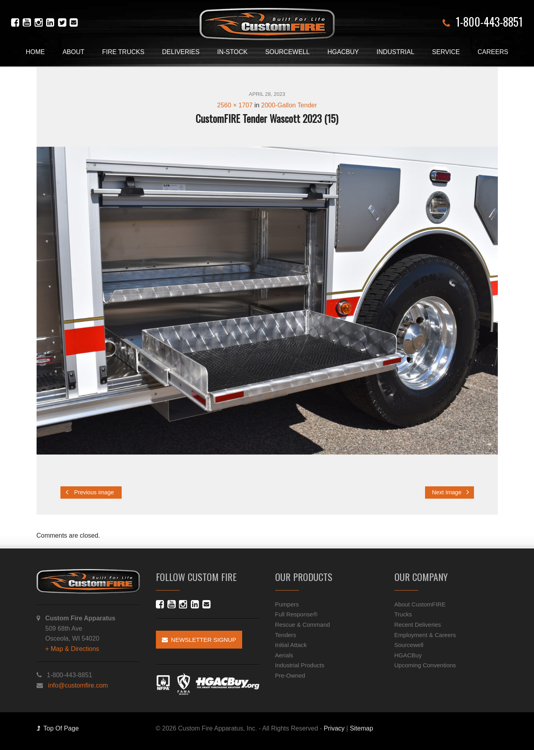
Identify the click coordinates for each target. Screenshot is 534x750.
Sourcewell (287, 52)
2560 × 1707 (234, 105)
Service (446, 52)
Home (35, 52)
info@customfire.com (78, 685)
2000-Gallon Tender (289, 105)
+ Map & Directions (72, 648)
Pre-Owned (290, 675)
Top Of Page (58, 728)
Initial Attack (291, 644)
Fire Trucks (123, 52)
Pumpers (287, 604)
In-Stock (232, 52)
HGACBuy (343, 52)
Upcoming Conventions (425, 665)
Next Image (450, 492)
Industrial (395, 52)
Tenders (285, 634)
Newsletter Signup (199, 639)
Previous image (90, 492)
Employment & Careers (425, 634)
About (73, 52)
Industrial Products (299, 665)
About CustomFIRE (420, 604)
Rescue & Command (302, 624)
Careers (493, 52)
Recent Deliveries (417, 624)
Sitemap (361, 728)
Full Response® (296, 614)
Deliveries (181, 52)
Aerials (284, 655)
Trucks (403, 614)
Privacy (334, 728)
